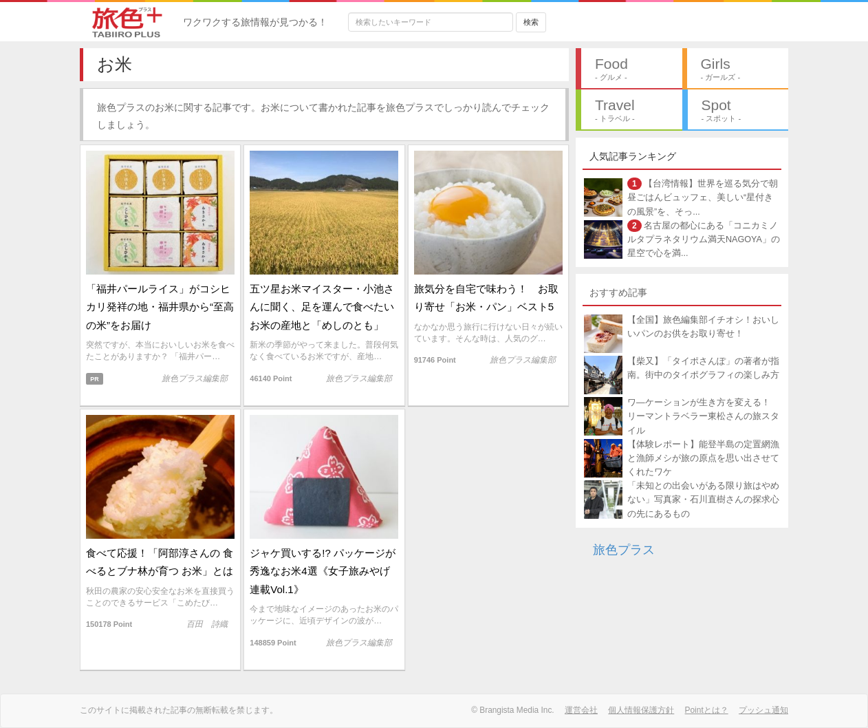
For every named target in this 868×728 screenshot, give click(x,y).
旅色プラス (624, 550)
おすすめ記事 (618, 292)
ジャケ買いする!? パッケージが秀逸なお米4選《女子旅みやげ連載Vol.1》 (322, 571)
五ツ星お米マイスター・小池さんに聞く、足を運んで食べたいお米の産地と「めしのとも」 (322, 307)
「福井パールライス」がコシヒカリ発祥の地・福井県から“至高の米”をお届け (160, 307)
